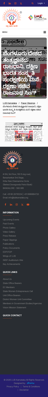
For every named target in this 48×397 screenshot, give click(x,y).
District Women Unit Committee (17, 299)
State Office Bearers (12, 283)
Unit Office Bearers (11, 295)
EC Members (9, 287)
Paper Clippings (10, 240)
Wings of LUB (9, 256)
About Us (7, 279)
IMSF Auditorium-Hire (13, 260)
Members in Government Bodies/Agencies (22, 303)
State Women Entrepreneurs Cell (18, 291)
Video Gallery (9, 232)
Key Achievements (11, 264)
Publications (8, 244)
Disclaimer (24, 390)
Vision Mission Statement (14, 307)
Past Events (8, 223)
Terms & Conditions (31, 387)
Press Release (9, 235)
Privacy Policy (13, 387)
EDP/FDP (7, 252)
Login (40, 3)
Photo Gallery (9, 227)
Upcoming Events (11, 219)
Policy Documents (11, 248)
